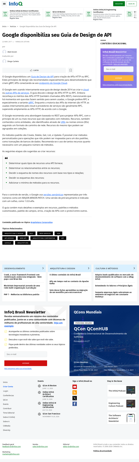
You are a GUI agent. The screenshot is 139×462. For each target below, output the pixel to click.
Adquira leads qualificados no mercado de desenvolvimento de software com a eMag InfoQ (115, 277)
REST (32, 233)
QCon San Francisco (52, 415)
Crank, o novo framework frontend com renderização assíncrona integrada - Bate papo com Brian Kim (23, 277)
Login (6, 392)
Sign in (131, 3)
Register (118, 3)
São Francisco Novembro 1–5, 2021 (119, 371)
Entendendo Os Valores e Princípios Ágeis (114, 286)
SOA (58, 233)
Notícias (13, 26)
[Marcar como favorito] (20, 70)
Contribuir (8, 410)
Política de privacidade (102, 453)
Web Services (45, 233)
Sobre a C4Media (7, 425)
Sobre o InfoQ (9, 418)
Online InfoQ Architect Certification (48, 396)
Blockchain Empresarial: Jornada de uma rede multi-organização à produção (22, 287)
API (63, 238)
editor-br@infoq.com (71, 449)
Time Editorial (9, 414)
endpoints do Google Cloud (58, 82)
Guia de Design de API (42, 76)
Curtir (11, 70)
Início (5, 26)
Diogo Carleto (13, 61)
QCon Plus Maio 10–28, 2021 (86, 371)
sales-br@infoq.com (40, 449)
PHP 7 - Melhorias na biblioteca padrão (22, 295)
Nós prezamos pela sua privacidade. (117, 84)
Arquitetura (23, 243)
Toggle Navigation (5, 3)
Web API (23, 238)
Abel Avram (12, 51)
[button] (118, 77)
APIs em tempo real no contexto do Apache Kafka (69, 283)
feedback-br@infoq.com (12, 449)
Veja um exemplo (120, 63)
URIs (63, 121)
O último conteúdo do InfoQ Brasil (65, 275)
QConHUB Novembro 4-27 (85, 367)
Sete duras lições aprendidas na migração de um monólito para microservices (69, 292)
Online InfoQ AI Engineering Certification (49, 407)
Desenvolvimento (15, 269)
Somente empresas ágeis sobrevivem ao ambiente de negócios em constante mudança (114, 295)
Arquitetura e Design (14, 233)
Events (6, 405)
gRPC (38, 102)
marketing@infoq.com (11, 457)
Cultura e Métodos (107, 269)
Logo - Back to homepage (16, 3)
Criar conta (8, 388)
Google (8, 243)
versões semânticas (54, 194)
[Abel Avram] (5, 51)
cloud (86, 89)
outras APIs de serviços (17, 92)
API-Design (9, 238)
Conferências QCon (9, 399)
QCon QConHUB (91, 330)
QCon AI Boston (50, 387)
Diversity (7, 431)
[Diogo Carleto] (5, 61)
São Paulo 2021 (111, 367)
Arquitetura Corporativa (42, 222)
